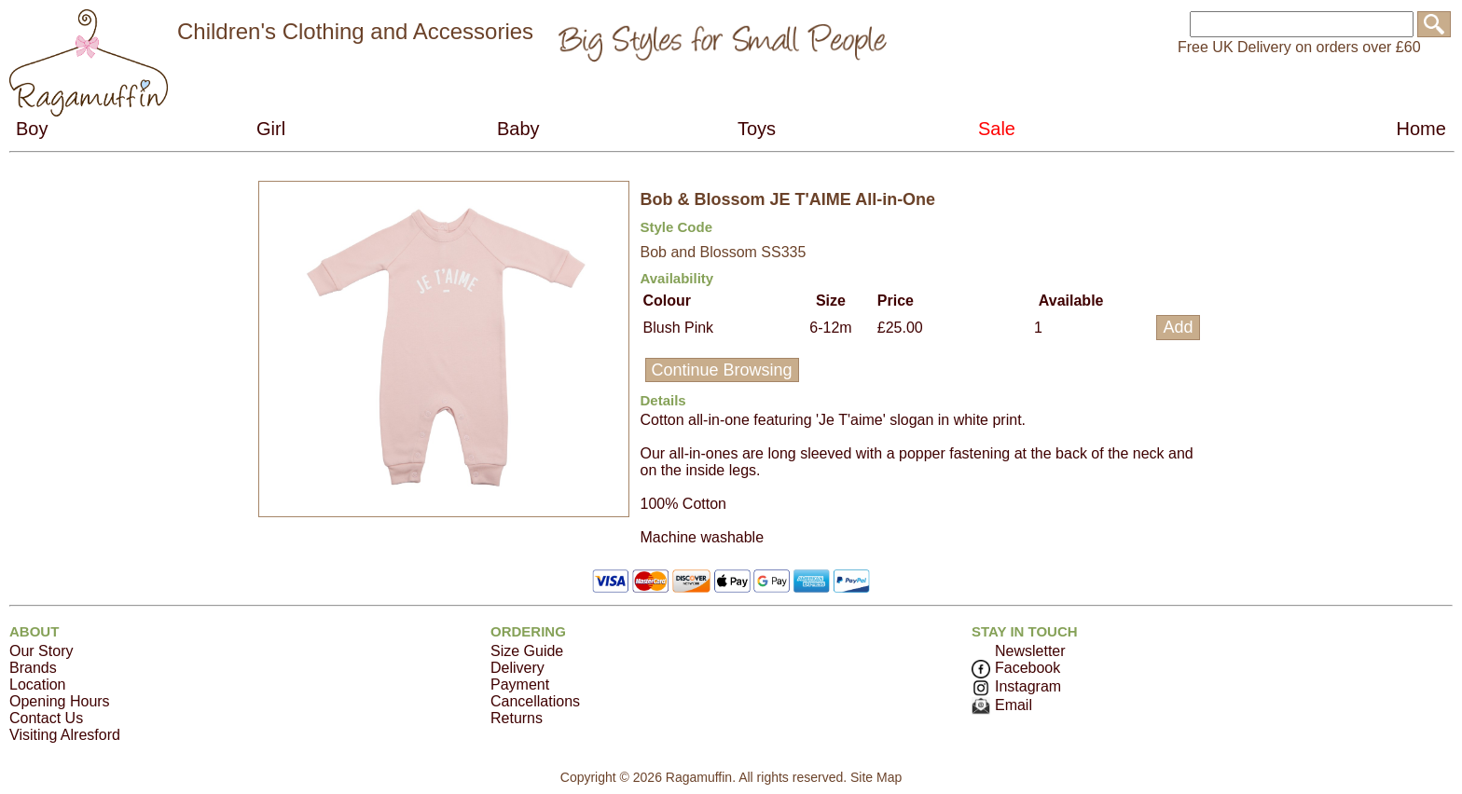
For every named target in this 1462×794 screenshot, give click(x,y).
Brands (33, 668)
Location (37, 684)
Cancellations (535, 701)
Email (1002, 705)
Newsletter (1030, 651)
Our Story (41, 651)
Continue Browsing (722, 370)
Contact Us (46, 718)
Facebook (1016, 668)
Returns (516, 718)
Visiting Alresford (64, 735)
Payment (519, 684)
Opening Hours (59, 701)
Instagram (1016, 686)
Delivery (517, 668)
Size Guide (526, 651)
